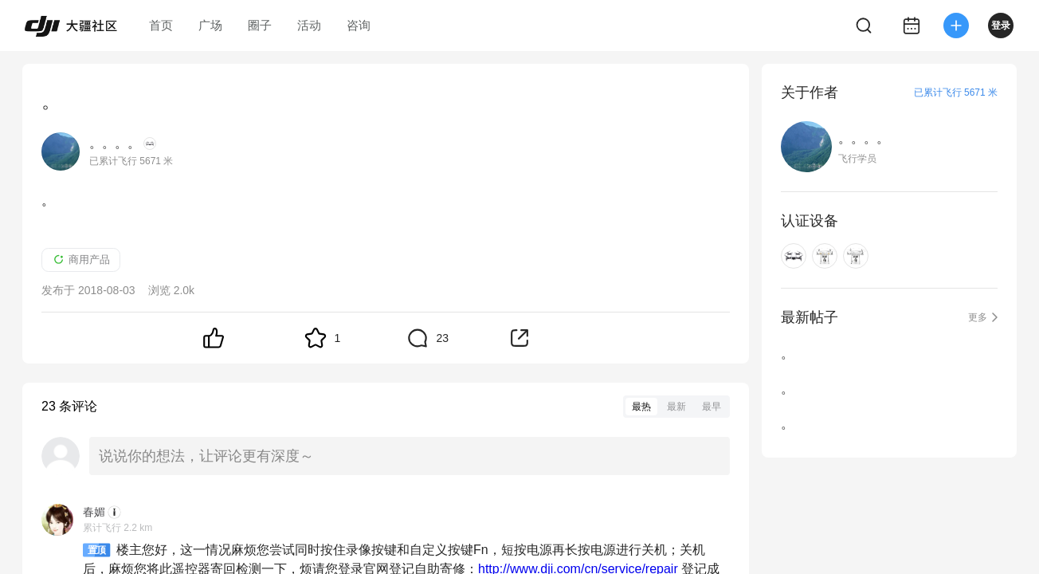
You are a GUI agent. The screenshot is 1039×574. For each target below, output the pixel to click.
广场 (210, 25)
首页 (161, 25)
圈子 (260, 25)
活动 (309, 25)
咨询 (359, 25)
